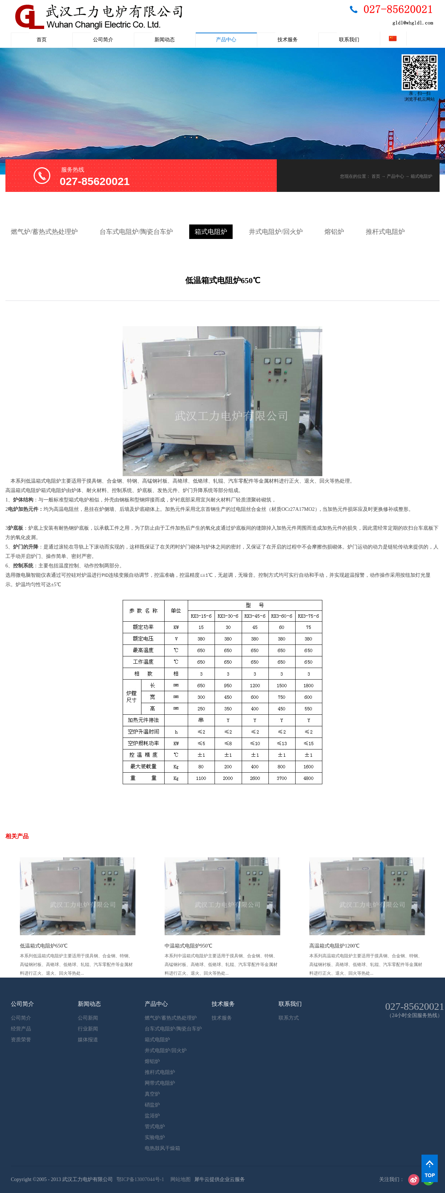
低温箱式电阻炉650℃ (44, 946)
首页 (42, 39)
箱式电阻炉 (421, 176)
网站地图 (179, 1179)
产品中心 (395, 176)
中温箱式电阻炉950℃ (188, 946)
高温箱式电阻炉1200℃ (334, 946)
